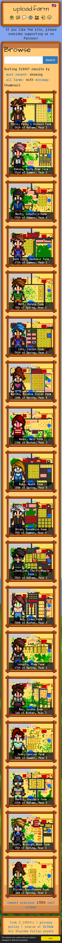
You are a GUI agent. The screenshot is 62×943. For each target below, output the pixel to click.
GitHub (48, 926)
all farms (15, 79)
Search (50, 60)
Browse (17, 50)
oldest (31, 907)
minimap (43, 79)
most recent (17, 74)
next (51, 902)
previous (27, 902)
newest (12, 902)
